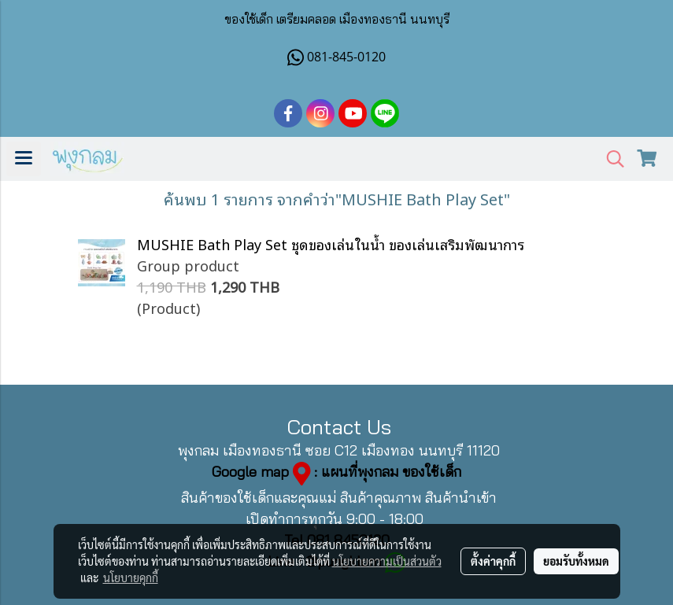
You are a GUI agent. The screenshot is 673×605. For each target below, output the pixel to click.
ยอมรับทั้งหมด (576, 561)
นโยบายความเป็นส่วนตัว (387, 561)
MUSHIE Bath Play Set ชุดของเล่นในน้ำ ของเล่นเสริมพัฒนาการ (330, 243)
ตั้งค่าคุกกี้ (493, 561)
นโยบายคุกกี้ (130, 577)
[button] (610, 159)
